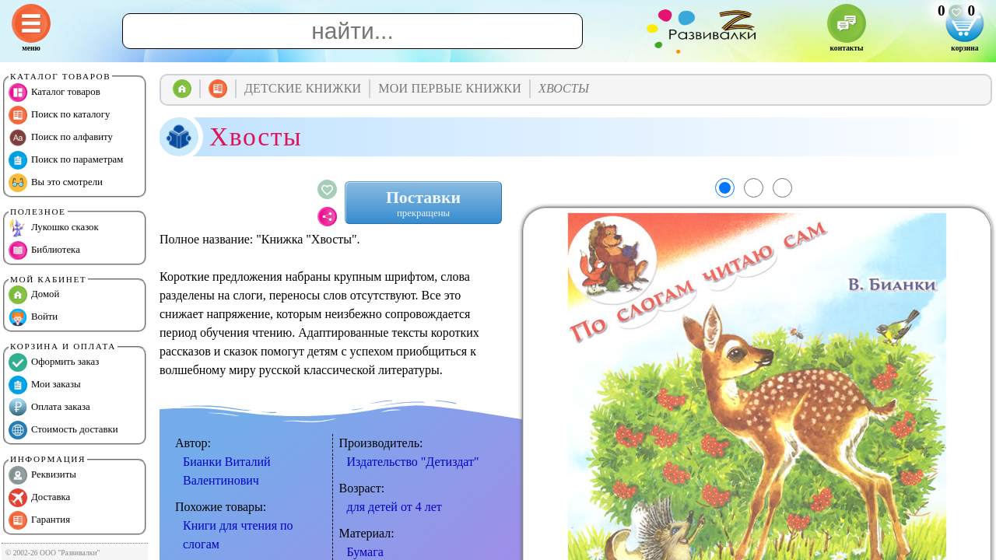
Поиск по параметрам (66, 160)
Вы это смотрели (56, 182)
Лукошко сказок (54, 228)
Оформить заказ (54, 362)
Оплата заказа (49, 407)
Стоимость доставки (63, 430)
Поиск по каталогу (59, 115)
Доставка (39, 497)
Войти (33, 317)
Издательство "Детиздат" (413, 461)
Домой (34, 294)
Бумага (365, 551)
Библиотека (44, 250)
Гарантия (39, 520)
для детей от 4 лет (394, 506)
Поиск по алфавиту (61, 137)
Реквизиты (42, 475)
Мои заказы (45, 385)
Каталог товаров (54, 92)
